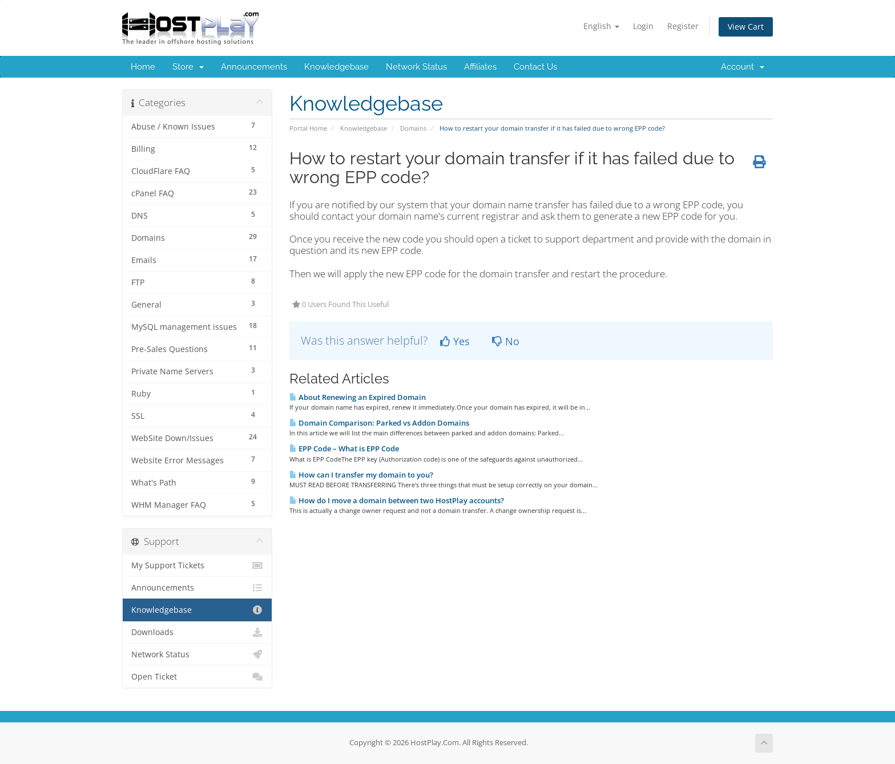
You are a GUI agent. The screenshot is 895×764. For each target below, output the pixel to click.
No (505, 341)
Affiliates (480, 67)
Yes (455, 341)
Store (188, 67)
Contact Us (535, 67)
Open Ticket (197, 677)
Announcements (254, 67)
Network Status (416, 67)
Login (643, 26)
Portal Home (308, 128)
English (601, 26)
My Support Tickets (197, 565)
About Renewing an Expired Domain (357, 397)
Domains (413, 128)
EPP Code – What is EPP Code (344, 448)
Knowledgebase (336, 67)
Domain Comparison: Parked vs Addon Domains (379, 423)
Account (742, 67)
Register (683, 26)
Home (143, 67)
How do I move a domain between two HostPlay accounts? (396, 500)
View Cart (746, 26)
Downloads (197, 632)
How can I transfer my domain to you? (361, 475)
